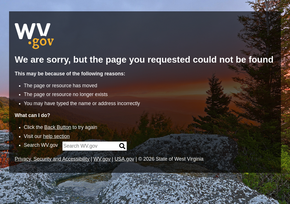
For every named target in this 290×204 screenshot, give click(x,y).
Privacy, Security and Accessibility (52, 159)
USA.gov (124, 159)
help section (56, 136)
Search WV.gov (41, 145)
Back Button (57, 127)
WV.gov (101, 159)
